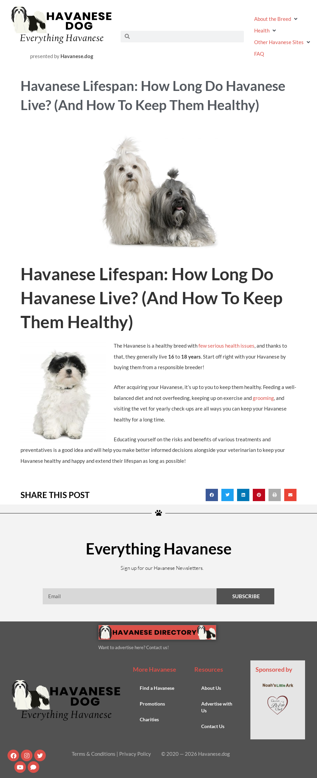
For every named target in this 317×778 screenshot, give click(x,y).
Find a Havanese (157, 688)
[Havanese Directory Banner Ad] (157, 631)
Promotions (152, 704)
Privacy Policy (135, 754)
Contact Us (212, 726)
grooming (263, 397)
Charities (149, 719)
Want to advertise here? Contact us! (133, 647)
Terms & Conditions (93, 754)
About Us (211, 688)
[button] (276, 19)
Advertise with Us (216, 707)
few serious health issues (226, 346)
